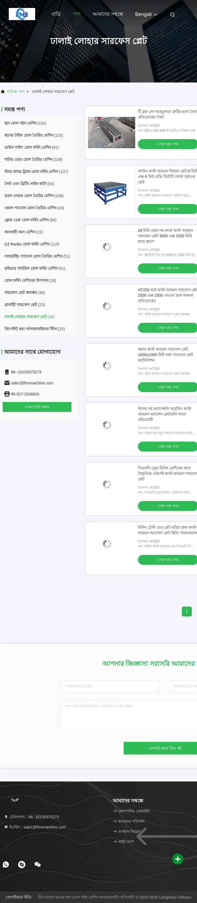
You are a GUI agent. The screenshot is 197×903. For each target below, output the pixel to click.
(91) (31, 147)
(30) (24, 292)
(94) (29, 183)
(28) (30, 280)
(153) (33, 135)
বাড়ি (56, 14)
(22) (23, 232)
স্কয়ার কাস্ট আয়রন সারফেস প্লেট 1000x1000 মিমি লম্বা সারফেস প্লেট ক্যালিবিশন (165, 354)
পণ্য (77, 14)
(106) (33, 196)
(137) (36, 171)
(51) (37, 256)
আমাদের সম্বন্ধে (108, 14)
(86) (30, 220)
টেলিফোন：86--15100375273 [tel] (31, 817)
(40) (34, 208)
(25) (34, 329)
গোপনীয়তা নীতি (18, 897)
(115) (31, 244)
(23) (24, 304)
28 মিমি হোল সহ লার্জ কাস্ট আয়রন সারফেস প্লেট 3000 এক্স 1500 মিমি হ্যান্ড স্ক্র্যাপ (165, 236)
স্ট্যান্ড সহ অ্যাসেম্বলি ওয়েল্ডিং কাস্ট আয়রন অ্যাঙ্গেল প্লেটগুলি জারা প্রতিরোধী (164, 414)
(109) (33, 159)
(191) (25, 123)
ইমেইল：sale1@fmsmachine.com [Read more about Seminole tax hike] (35, 827)
